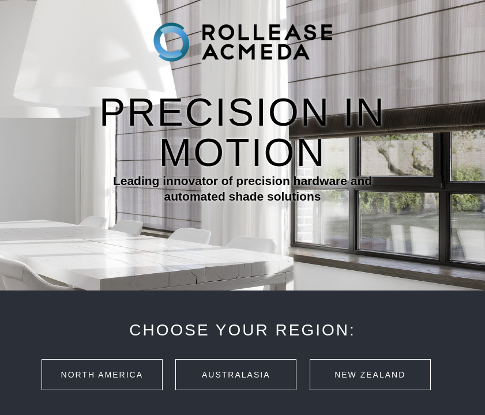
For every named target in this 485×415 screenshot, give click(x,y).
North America (102, 374)
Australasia (236, 374)
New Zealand (369, 374)
